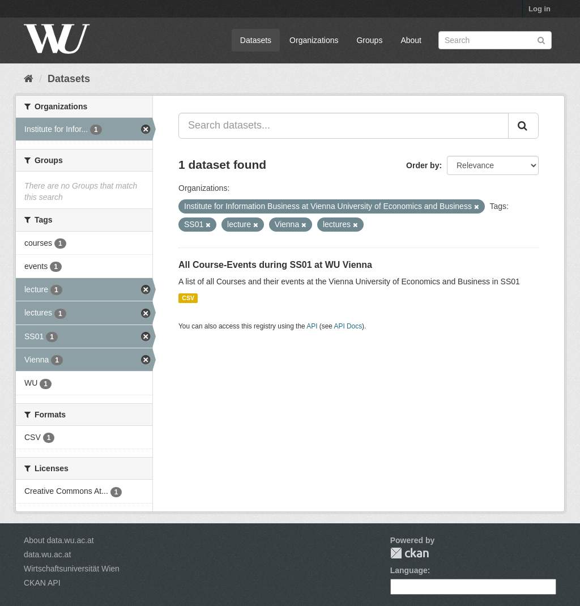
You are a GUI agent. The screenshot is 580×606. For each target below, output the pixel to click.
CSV (188, 298)
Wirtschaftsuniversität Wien (72, 568)
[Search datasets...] (343, 126)
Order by (422, 165)
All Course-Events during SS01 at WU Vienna (275, 265)
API (311, 326)
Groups (369, 40)
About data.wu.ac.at (59, 540)
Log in (539, 9)
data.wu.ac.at (47, 554)
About (410, 40)
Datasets (255, 40)
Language (409, 570)
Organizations (313, 40)
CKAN (409, 553)
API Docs (348, 326)
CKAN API (42, 582)
